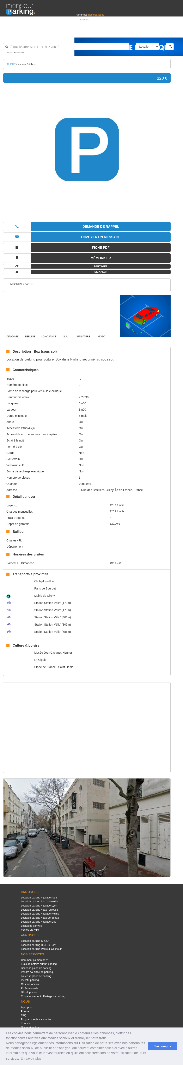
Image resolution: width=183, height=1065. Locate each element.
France (150, 32)
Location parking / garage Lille (38, 921)
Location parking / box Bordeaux (40, 917)
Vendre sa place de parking (37, 971)
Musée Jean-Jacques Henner (53, 652)
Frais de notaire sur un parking (39, 963)
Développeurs (29, 992)
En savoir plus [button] (31, 1058)
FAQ (23, 1015)
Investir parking (30, 980)
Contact (25, 1023)
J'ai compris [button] (162, 1046)
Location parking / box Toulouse (39, 909)
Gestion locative (30, 984)
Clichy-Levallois (44, 581)
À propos (26, 1007)
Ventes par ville (30, 929)
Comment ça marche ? (34, 960)
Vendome (85, 483)
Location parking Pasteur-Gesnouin (41, 948)
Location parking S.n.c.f (34, 940)
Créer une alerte (15, 53)
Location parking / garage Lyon (39, 905)
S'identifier (125, 32)
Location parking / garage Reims (40, 913)
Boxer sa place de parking (36, 968)
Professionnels (108, 32)
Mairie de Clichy (44, 595)
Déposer (139, 32)
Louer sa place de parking (36, 976)
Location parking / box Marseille (39, 901)
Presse (25, 1011)
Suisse (173, 32)
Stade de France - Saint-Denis (53, 667)
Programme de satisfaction (36, 1019)
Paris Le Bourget (45, 588)
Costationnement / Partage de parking (43, 996)
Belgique (161, 32)
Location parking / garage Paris (39, 897)
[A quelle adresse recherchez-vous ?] (66, 46)
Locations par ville (31, 925)
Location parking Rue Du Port (38, 944)
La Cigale (40, 659)
